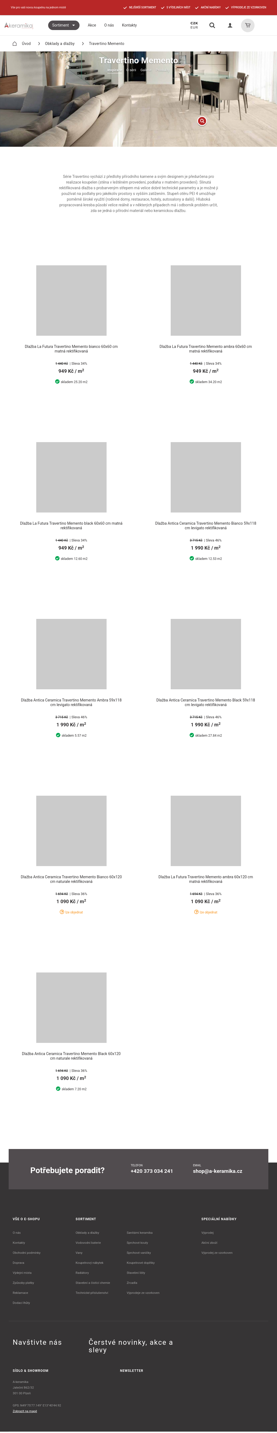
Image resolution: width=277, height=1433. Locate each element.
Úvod (22, 43)
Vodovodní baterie (88, 1244)
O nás (17, 1234)
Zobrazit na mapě (25, 1412)
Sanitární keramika (140, 1234)
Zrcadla (132, 1284)
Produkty (163, 70)
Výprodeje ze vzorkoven (143, 1294)
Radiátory (82, 1274)
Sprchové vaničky (139, 1254)
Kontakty (19, 1244)
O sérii (131, 70)
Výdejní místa (22, 1274)
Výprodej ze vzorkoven (217, 1254)
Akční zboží (209, 1244)
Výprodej (208, 1234)
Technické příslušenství (92, 1294)
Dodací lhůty (21, 1304)
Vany (79, 1254)
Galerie (145, 70)
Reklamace (20, 1294)
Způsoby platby (23, 1284)
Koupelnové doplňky (140, 1264)
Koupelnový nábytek (90, 1264)
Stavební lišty (136, 1274)
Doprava (18, 1264)
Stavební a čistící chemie (93, 1284)
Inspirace (114, 70)
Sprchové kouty (137, 1244)
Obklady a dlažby (56, 43)
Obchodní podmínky (27, 1254)
